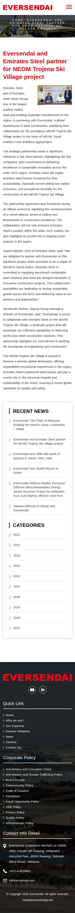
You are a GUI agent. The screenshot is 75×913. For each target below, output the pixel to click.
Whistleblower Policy (19, 823)
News (9, 736)
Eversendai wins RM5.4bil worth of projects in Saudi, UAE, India (36, 456)
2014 (16, 565)
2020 (16, 617)
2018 (16, 597)
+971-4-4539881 (20, 871)
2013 (16, 555)
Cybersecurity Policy (19, 785)
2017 (16, 586)
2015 (16, 576)
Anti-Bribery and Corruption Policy (28, 769)
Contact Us (13, 747)
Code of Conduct (17, 790)
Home (18, 20)
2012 (16, 545)
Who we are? (15, 720)
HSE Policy (13, 807)
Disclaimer (13, 796)
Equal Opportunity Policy (22, 801)
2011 (16, 534)
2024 (16, 628)
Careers (11, 742)
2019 (16, 607)
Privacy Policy (15, 812)
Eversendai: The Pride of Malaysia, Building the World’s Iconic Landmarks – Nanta (39, 425)
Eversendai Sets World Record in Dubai (35, 470)
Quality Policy (15, 817)
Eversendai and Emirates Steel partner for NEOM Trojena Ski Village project (39, 441)
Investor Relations (18, 731)
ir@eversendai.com (22, 880)
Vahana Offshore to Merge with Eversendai (34, 508)
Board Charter (15, 780)
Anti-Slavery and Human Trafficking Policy (34, 774)
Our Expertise (15, 726)
